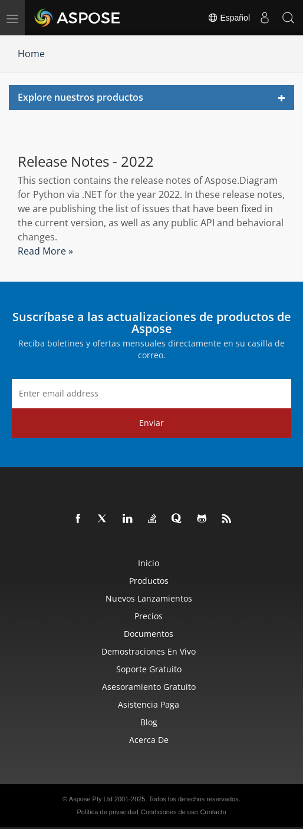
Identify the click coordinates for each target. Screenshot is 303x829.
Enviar (151, 422)
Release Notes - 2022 (86, 161)
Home (31, 53)
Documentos (148, 633)
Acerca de (149, 739)
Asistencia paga (148, 704)
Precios (148, 616)
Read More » (45, 251)
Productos (149, 580)
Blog (148, 722)
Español (229, 17)
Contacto (213, 811)
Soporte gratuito (149, 669)
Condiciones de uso (169, 811)
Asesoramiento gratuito (149, 686)
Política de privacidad (108, 811)
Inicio (148, 563)
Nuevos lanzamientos (149, 598)
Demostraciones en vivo (148, 651)
